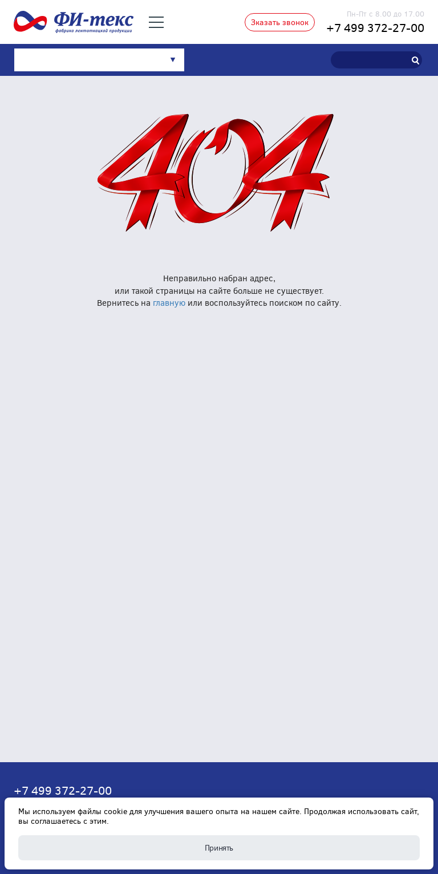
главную (169, 302)
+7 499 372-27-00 (375, 27)
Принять (219, 847)
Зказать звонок (280, 22)
